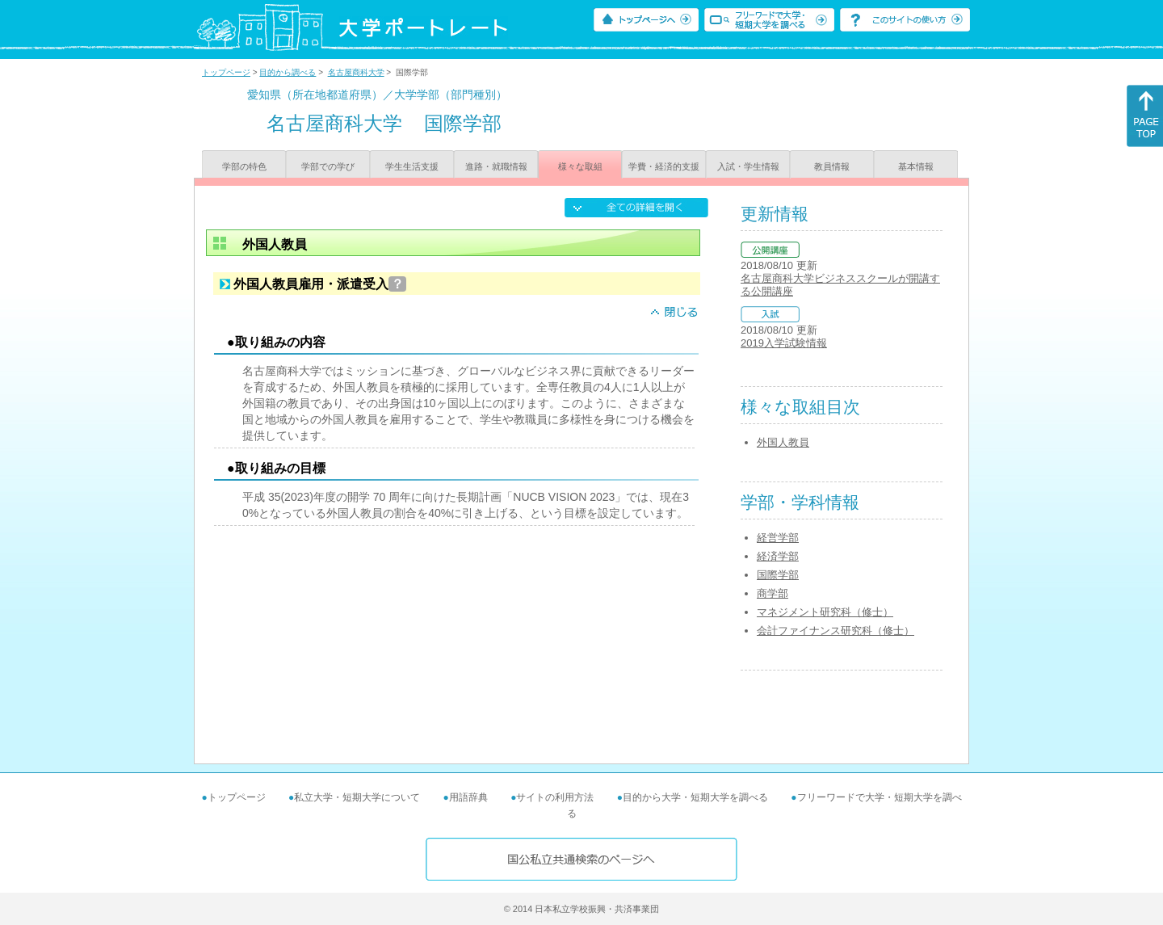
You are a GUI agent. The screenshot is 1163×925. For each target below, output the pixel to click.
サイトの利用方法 (555, 797)
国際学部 (778, 575)
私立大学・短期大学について (357, 797)
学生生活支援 (412, 166)
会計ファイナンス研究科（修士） (835, 630)
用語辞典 (468, 797)
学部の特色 (244, 166)
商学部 (772, 593)
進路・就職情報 (496, 166)
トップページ (226, 72)
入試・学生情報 (748, 166)
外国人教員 (783, 442)
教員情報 (832, 166)
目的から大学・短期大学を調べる (695, 797)
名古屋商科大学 (356, 72)
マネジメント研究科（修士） (825, 612)
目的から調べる (287, 72)
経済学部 (778, 556)
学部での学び (328, 166)
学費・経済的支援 (663, 166)
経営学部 (778, 538)
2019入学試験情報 (784, 343)
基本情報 (916, 166)
